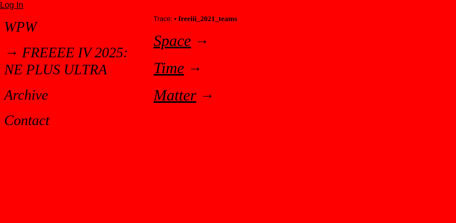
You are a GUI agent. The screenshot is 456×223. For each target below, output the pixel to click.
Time (169, 68)
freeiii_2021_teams (207, 19)
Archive (26, 95)
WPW (20, 27)
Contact (27, 120)
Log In (11, 5)
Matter (175, 95)
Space (172, 40)
